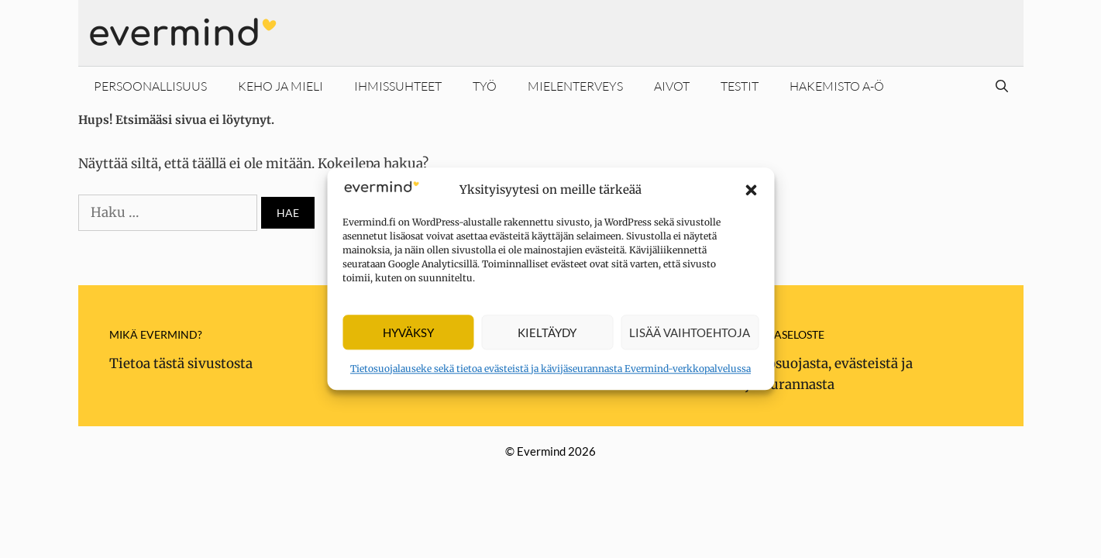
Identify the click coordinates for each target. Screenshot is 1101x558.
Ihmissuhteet (398, 86)
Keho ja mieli (280, 86)
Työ (485, 86)
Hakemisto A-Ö (837, 86)
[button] (751, 190)
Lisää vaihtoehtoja (689, 332)
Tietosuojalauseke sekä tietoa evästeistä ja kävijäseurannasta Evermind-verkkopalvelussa (550, 369)
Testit (740, 86)
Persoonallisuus (150, 86)
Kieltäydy (547, 332)
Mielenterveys (575, 86)
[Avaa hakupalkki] (1002, 86)
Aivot (672, 86)
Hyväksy (408, 332)
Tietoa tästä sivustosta (181, 363)
